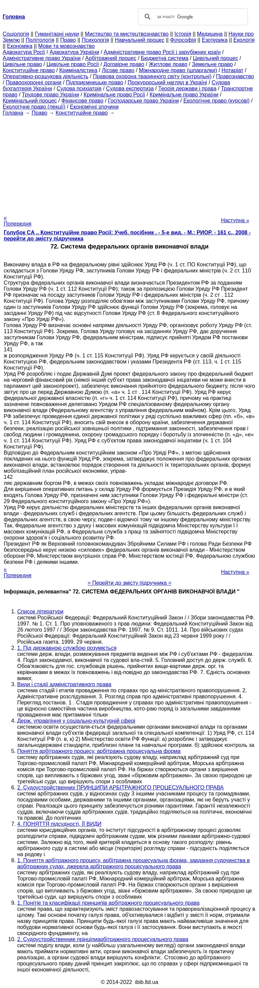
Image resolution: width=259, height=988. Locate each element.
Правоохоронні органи (33, 82)
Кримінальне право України (184, 94)
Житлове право (168, 64)
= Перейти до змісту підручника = (130, 583)
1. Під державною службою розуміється (67, 648)
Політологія (40, 40)
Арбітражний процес (111, 58)
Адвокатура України (74, 52)
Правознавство (235, 76)
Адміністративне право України (42, 58)
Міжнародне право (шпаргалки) (178, 70)
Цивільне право (22, 64)
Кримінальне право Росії (114, 94)
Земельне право (212, 64)
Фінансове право (82, 101)
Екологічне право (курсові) (216, 101)
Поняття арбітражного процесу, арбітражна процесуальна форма (99, 751)
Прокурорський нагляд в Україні (167, 82)
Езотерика (215, 40)
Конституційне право (29, 70)
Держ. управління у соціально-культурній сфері (76, 721)
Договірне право (124, 64)
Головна (13, 113)
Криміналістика (78, 70)
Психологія (95, 40)
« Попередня (17, 221)
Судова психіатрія (79, 88)
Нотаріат (232, 70)
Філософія (183, 40)
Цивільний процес (215, 58)
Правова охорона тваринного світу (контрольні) (152, 76)
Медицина (210, 34)
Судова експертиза (130, 88)
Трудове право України (50, 94)
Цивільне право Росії (73, 64)
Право (68, 40)
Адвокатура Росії (24, 52)
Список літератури (40, 611)
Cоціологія (16, 34)
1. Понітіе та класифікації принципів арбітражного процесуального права (108, 903)
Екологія (244, 40)
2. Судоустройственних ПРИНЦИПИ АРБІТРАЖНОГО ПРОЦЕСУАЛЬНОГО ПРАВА (120, 787)
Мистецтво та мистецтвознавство (127, 34)
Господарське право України (143, 101)
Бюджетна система (165, 58)
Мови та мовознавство (66, 46)
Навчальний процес (140, 40)
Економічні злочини (94, 107)
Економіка (19, 46)
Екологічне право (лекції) (34, 107)
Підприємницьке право (94, 82)
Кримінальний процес (30, 101)
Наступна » (235, 220)
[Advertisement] (129, 163)
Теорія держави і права (187, 88)
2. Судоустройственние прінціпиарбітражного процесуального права (102, 939)
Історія (182, 34)
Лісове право (118, 70)
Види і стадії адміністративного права (64, 684)
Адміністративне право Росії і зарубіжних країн (162, 52)
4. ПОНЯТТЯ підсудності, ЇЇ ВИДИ (59, 824)
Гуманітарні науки (57, 34)
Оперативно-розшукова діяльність (45, 76)
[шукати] (192, 17)
